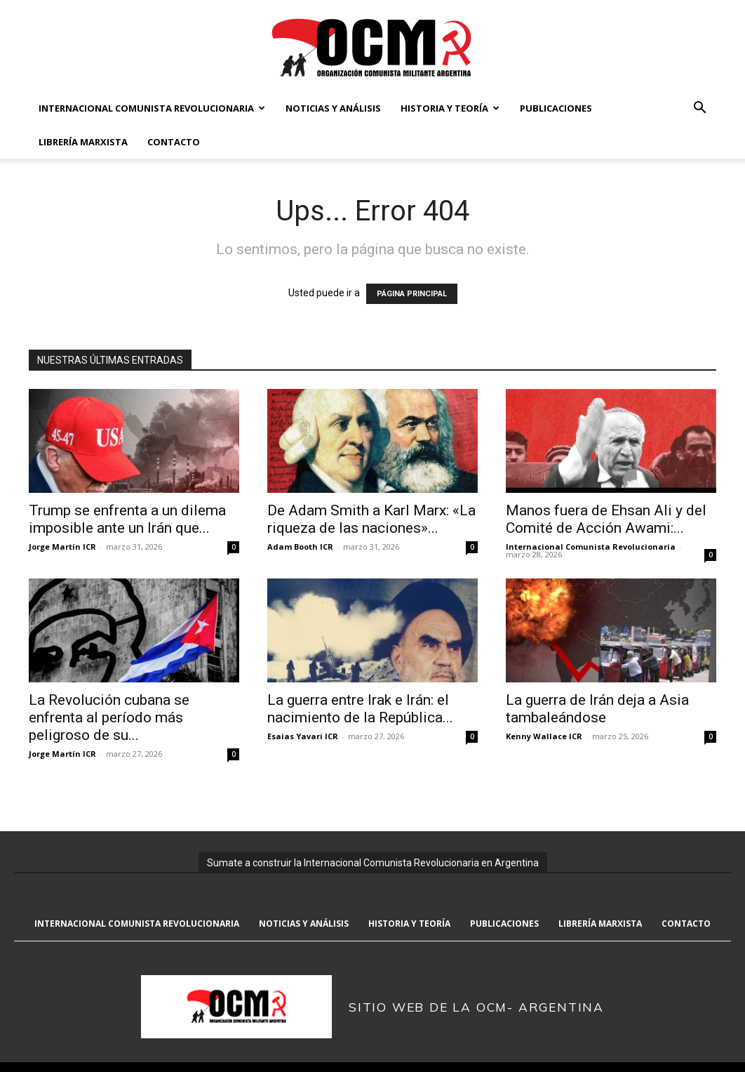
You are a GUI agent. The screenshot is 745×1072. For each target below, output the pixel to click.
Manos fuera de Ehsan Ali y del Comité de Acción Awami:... (606, 519)
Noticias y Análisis (333, 108)
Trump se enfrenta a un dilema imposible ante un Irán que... (127, 519)
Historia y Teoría (450, 108)
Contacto (173, 141)
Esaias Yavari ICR (302, 736)
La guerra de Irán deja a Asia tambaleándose (597, 708)
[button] (699, 109)
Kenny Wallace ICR (544, 736)
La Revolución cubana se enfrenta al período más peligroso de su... (109, 717)
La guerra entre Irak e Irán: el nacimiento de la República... (360, 708)
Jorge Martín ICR (62, 546)
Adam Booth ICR (300, 546)
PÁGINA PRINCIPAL (412, 293)
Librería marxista (83, 141)
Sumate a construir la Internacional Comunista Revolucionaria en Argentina (373, 862)
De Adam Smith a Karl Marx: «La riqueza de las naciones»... (371, 519)
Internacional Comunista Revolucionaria (152, 108)
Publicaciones (556, 108)
